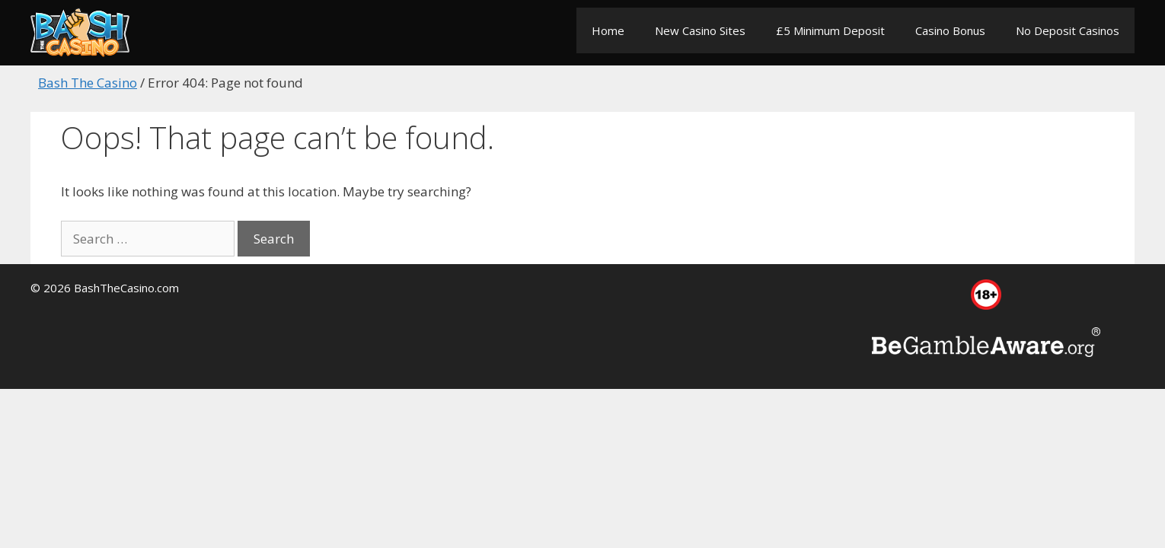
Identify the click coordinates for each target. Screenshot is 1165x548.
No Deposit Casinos (1067, 30)
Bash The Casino (87, 82)
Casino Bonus (950, 30)
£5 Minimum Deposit (830, 30)
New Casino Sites (700, 30)
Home (608, 30)
